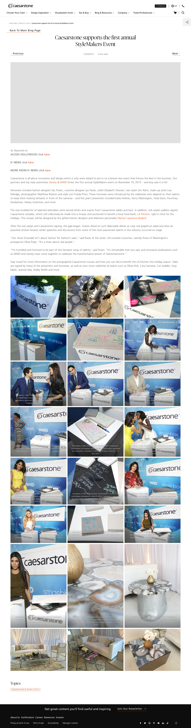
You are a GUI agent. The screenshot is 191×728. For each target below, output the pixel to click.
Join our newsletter (131, 708)
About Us (15, 717)
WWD (63, 182)
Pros (37, 689)
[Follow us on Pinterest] (154, 723)
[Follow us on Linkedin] (163, 723)
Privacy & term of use (19, 723)
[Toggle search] (183, 12)
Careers (39, 717)
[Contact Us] (183, 6)
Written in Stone (24, 23)
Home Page (13, 23)
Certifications (27, 717)
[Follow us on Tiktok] (167, 723)
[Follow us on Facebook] (140, 723)
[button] (17, 12)
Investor (60, 717)
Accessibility (53, 723)
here (47, 154)
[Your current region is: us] (174, 6)
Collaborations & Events (22, 689)
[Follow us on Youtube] (158, 723)
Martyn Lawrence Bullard (132, 218)
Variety (53, 182)
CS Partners (160, 6)
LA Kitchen (143, 214)
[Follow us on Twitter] (145, 723)
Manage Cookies (70, 723)
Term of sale (38, 723)
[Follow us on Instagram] (149, 723)
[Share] (187, 22)
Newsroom (49, 717)
